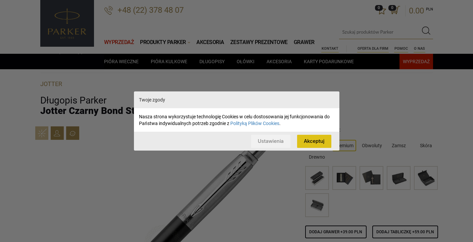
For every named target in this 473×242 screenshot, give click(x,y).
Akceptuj (313, 141)
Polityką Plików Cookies (254, 123)
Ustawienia (269, 141)
